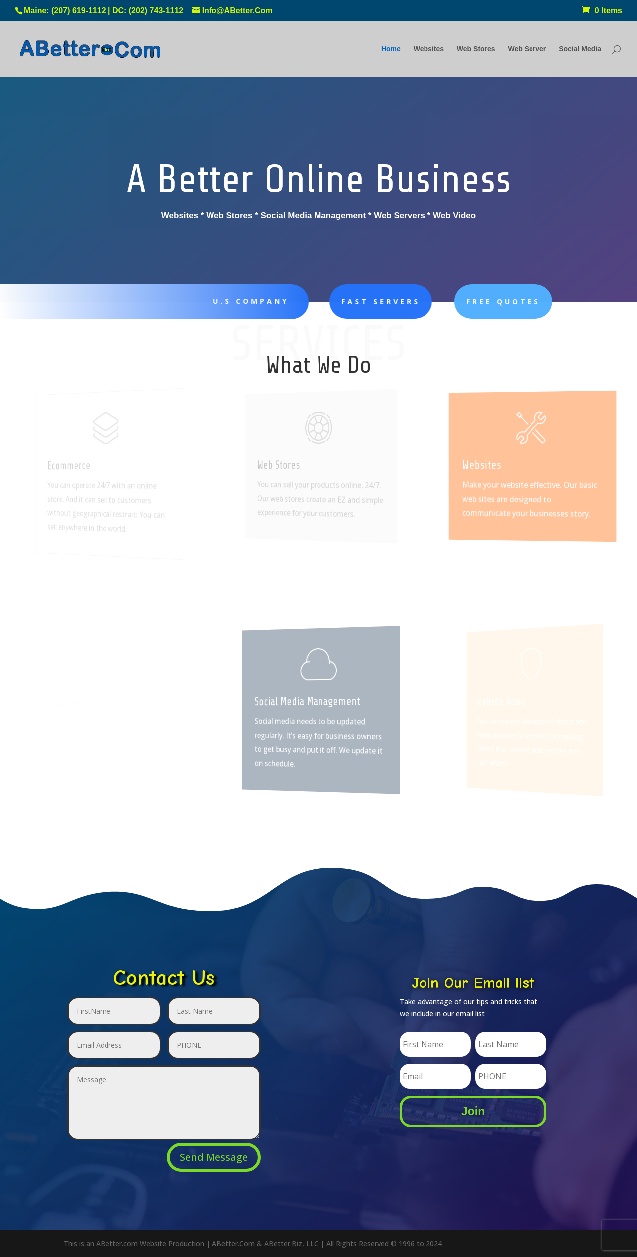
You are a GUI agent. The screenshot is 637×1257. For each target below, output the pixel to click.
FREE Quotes (470, 301)
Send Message (214, 1157)
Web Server (527, 49)
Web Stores (476, 49)
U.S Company (244, 301)
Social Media (580, 49)
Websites (429, 49)
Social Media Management (310, 701)
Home (391, 49)
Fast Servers (357, 301)
